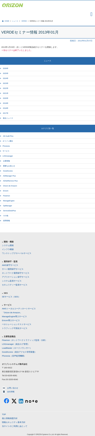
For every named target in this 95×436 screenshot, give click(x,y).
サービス (6, 151)
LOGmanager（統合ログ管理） (15, 344)
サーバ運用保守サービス (12, 269)
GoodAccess (8, 171)
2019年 (5, 103)
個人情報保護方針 (10, 418)
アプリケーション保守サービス (15, 277)
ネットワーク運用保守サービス (15, 273)
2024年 (5, 78)
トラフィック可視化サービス (14, 328)
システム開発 (8, 245)
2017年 (5, 113)
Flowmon (6, 196)
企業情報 (6, 161)
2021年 (5, 93)
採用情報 (6, 221)
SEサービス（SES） (11, 297)
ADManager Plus (9, 176)
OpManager (7, 206)
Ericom (5, 191)
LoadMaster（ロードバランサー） (17, 348)
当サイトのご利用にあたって (14, 426)
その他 (5, 216)
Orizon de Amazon (10, 186)
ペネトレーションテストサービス (16, 324)
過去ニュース (8, 118)
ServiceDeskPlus (9, 211)
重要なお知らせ (9, 166)
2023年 (5, 83)
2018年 (5, 108)
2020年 (5, 98)
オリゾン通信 (8, 141)
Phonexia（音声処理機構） (14, 356)
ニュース (15, 21)
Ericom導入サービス (11, 320)
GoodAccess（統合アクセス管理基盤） (19, 352)
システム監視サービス (12, 281)
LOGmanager (8, 156)
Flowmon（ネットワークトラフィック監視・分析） (24, 340)
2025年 (5, 73)
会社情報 (10, 392)
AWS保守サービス (10, 265)
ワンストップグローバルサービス (16, 253)
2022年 (5, 88)
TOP (4, 414)
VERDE (24, 21)
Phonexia (6, 146)
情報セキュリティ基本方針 (13, 422)
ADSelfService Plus (10, 181)
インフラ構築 (8, 249)
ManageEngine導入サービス (14, 316)
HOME (7, 21)
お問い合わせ (12, 388)
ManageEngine (8, 201)
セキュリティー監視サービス (14, 285)
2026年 (5, 68)
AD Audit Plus (8, 136)
